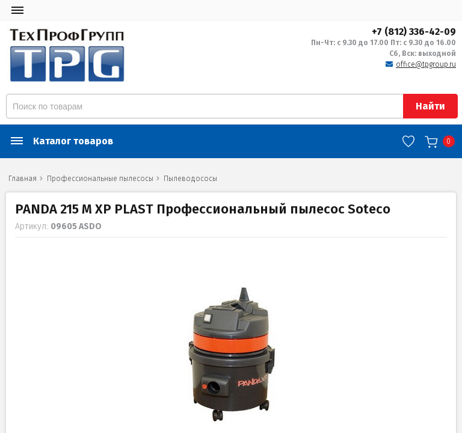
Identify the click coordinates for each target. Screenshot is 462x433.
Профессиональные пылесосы (100, 178)
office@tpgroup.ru (426, 64)
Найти (430, 106)
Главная (22, 178)
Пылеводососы (190, 178)
